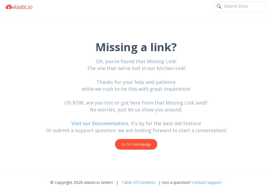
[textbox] (244, 6)
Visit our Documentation (99, 123)
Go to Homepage (136, 144)
